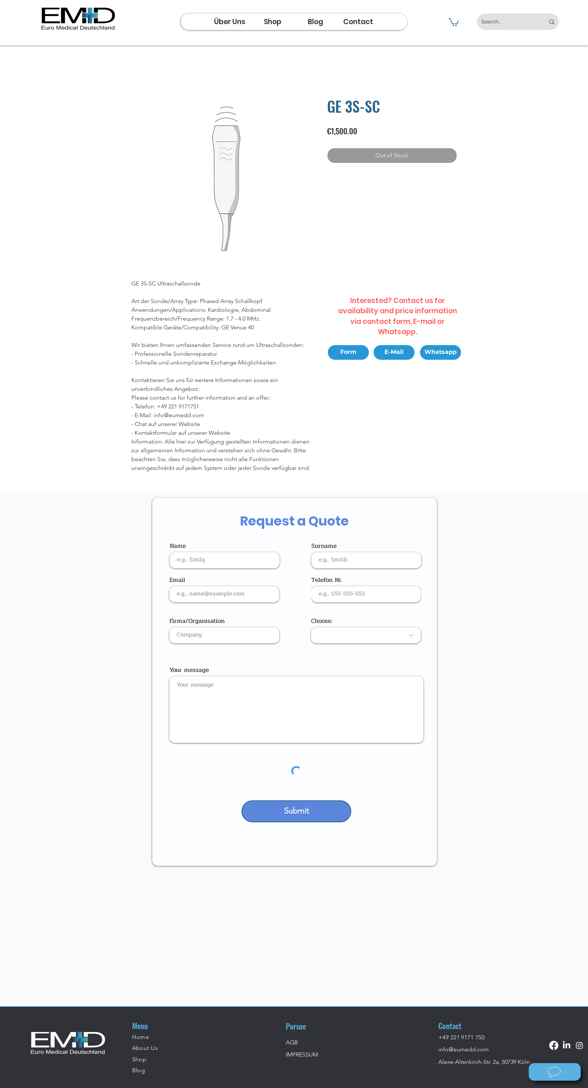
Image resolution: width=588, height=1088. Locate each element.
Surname (324, 546)
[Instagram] (579, 1045)
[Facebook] (553, 1045)
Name (178, 546)
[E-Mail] (394, 352)
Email (177, 580)
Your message (189, 670)
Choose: (321, 621)
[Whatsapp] (440, 352)
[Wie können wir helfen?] (555, 1072)
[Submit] (296, 811)
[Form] (348, 352)
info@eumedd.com (463, 1049)
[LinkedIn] (566, 1045)
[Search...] (508, 22)
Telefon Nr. (326, 580)
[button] (454, 22)
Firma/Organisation (197, 621)
